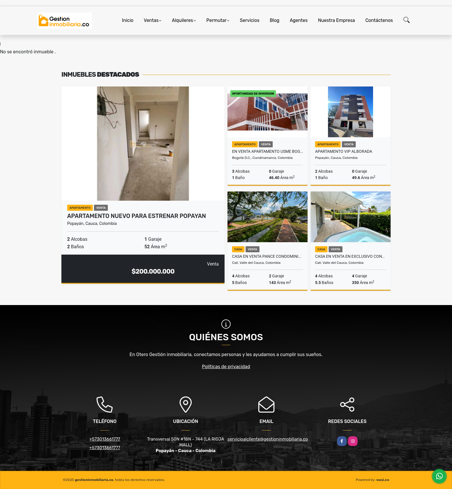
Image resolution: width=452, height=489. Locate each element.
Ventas (151, 20)
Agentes (299, 20)
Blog (274, 20)
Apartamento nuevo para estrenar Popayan (136, 215)
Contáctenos (379, 20)
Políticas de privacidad (226, 366)
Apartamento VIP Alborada (343, 151)
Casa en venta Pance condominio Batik (267, 256)
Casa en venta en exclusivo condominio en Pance (350, 256)
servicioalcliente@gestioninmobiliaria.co (267, 439)
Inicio (127, 20)
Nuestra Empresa (336, 20)
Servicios (249, 20)
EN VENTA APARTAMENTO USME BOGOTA (267, 151)
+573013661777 (104, 439)
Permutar (216, 20)
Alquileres (182, 20)
